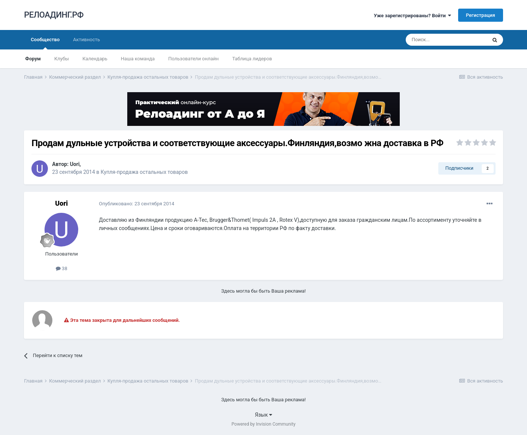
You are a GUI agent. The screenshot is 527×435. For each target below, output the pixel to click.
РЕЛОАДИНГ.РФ (53, 14)
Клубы (61, 58)
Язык (263, 415)
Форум (33, 58)
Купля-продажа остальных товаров (144, 172)
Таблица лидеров (252, 58)
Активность (86, 39)
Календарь (94, 58)
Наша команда (138, 58)
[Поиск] (446, 40)
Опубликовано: (136, 203)
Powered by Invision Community (264, 424)
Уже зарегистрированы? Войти (412, 15)
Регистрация (480, 15)
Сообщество (45, 43)
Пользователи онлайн (193, 58)
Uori (75, 164)
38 (61, 268)
